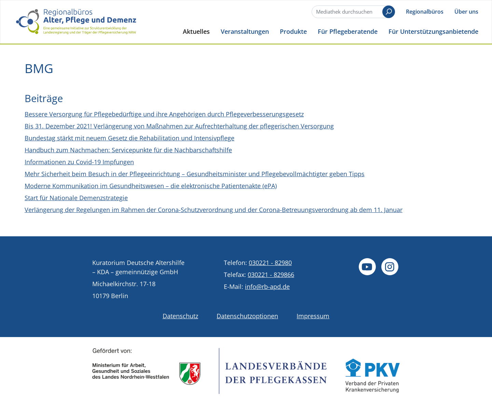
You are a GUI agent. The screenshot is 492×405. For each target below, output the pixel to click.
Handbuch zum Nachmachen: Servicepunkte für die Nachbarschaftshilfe (128, 150)
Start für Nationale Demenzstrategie (76, 198)
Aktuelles (196, 31)
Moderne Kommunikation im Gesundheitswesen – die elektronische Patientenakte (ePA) (151, 186)
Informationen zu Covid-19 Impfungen (79, 162)
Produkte (293, 31)
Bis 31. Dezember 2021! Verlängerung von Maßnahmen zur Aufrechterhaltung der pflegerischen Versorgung (179, 126)
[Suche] (353, 11)
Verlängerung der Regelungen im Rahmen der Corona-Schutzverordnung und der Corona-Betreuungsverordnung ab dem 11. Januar (213, 210)
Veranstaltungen (245, 31)
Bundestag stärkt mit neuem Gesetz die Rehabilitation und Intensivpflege (129, 138)
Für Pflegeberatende (348, 31)
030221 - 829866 (271, 274)
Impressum (313, 316)
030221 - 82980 (270, 263)
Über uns (466, 11)
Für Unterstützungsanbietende (433, 31)
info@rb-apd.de (267, 286)
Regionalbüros (424, 11)
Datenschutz (180, 316)
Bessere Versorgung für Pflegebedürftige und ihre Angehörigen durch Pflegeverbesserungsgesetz (164, 114)
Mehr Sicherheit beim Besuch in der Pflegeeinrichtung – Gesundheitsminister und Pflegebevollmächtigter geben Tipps (195, 174)
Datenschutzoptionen (247, 316)
